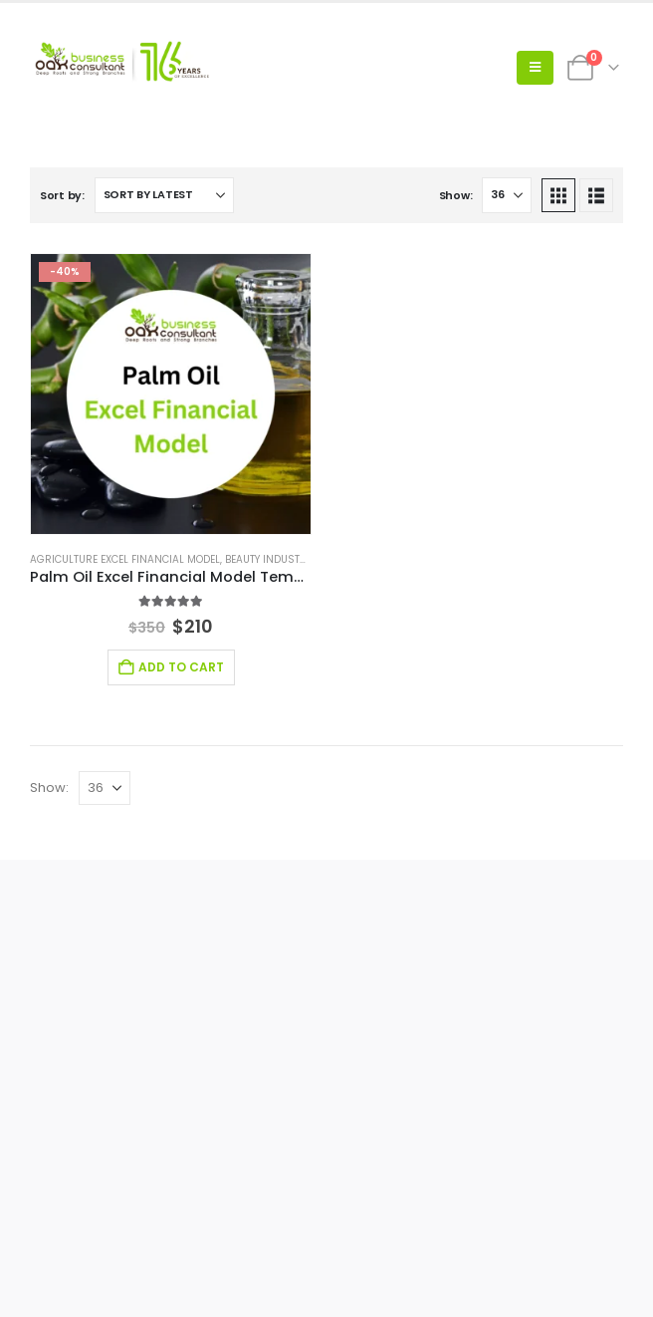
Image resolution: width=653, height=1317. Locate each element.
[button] (535, 68)
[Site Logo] (119, 68)
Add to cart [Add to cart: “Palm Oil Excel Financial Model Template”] (181, 666)
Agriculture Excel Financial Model (125, 559)
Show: (456, 195)
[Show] (507, 195)
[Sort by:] (164, 195)
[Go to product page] (171, 394)
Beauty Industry (268, 559)
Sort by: (62, 195)
